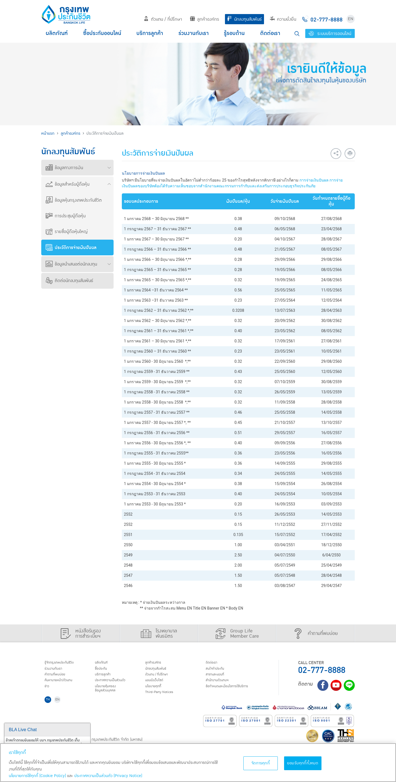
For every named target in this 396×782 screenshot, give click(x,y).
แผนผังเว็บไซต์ (157, 684)
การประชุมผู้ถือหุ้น (66, 216)
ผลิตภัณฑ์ (57, 33)
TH (49, 707)
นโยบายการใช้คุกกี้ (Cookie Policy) (37, 776)
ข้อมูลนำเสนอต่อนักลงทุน (71, 264)
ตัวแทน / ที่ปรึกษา (163, 19)
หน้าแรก (47, 133)
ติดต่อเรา (270, 33)
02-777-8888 (321, 670)
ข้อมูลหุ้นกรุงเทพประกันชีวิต (74, 200)
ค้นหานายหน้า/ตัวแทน (64, 684)
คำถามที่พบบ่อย (59, 677)
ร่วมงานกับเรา (193, 33)
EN (350, 19)
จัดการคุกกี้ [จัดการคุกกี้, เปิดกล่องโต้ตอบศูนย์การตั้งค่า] (260, 763)
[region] (198, 762)
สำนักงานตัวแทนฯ (221, 684)
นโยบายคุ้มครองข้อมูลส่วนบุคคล (109, 694)
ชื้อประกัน (103, 670)
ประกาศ (115, 684)
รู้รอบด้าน (234, 33)
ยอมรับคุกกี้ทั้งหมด (302, 763)
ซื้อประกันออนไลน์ (102, 33)
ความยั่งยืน (283, 19)
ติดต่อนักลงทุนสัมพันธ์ (69, 280)
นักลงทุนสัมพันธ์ (244, 19)
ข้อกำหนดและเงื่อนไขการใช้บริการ (234, 691)
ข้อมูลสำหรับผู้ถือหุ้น (67, 184)
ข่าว (49, 691)
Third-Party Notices (164, 698)
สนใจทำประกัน (218, 670)
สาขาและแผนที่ (219, 677)
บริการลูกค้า (149, 33)
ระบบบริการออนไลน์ (330, 33)
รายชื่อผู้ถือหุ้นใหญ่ (67, 231)
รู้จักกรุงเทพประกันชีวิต (64, 663)
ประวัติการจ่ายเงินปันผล (71, 247)
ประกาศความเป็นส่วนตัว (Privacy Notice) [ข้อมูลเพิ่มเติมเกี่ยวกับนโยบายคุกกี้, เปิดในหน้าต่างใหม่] (108, 776)
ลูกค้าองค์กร (204, 19)
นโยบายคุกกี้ (156, 691)
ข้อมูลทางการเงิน (64, 167)
